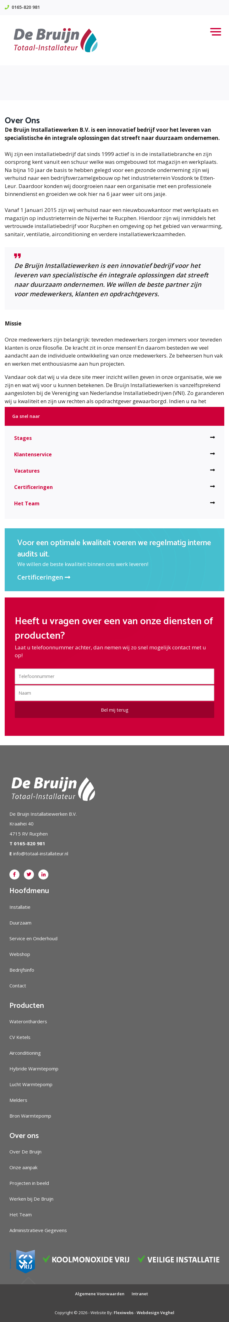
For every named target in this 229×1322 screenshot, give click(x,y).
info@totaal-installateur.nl (40, 853)
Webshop (19, 954)
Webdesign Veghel (155, 1312)
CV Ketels (19, 1037)
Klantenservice (114, 454)
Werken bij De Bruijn (31, 1199)
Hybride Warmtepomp (33, 1068)
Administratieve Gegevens (38, 1230)
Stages (114, 438)
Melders (18, 1100)
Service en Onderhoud (33, 938)
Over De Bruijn (25, 1151)
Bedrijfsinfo (21, 970)
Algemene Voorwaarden (99, 1294)
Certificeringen (114, 487)
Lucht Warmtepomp (30, 1084)
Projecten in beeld (29, 1183)
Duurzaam (20, 922)
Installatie (19, 907)
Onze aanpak (23, 1167)
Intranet (140, 1294)
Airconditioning (25, 1053)
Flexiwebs (124, 1312)
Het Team (114, 503)
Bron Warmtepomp (30, 1116)
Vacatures (114, 470)
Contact (17, 985)
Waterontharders (28, 1021)
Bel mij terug (114, 710)
